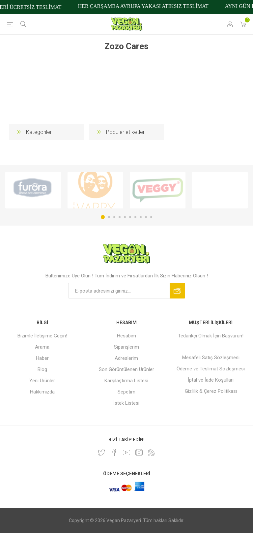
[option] (33, 190)
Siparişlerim (126, 347)
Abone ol (177, 290)
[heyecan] (101, 452)
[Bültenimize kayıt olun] (119, 290)
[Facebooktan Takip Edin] (114, 452)
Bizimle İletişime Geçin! (42, 336)
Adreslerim (126, 358)
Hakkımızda (42, 392)
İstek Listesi (126, 403)
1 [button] (103, 217)
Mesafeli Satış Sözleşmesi (210, 358)
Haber (42, 358)
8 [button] (141, 217)
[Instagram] (139, 452)
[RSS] (151, 452)
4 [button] (120, 217)
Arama (42, 347)
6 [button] (130, 217)
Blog (42, 369)
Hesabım (126, 336)
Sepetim (126, 392)
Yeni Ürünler (42, 381)
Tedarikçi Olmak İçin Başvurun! (210, 336)
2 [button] (109, 217)
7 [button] (135, 217)
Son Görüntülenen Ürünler (126, 369)
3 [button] (114, 217)
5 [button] (125, 217)
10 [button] (151, 217)
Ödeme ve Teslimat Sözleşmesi (211, 369)
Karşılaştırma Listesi (126, 381)
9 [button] (146, 217)
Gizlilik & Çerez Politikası (211, 391)
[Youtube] (126, 452)
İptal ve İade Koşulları (211, 380)
